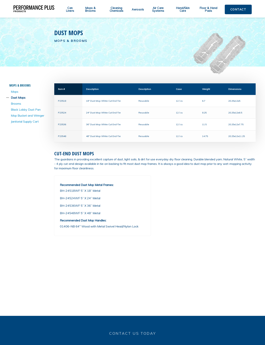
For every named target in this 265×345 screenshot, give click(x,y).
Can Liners (70, 9)
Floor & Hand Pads (208, 9)
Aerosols (138, 9)
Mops (14, 91)
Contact (238, 9)
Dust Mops (18, 97)
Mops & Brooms (90, 9)
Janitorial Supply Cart (25, 121)
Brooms (16, 103)
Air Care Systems (158, 9)
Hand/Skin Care (183, 9)
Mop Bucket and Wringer (27, 115)
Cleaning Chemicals (117, 9)
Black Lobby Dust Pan (26, 109)
